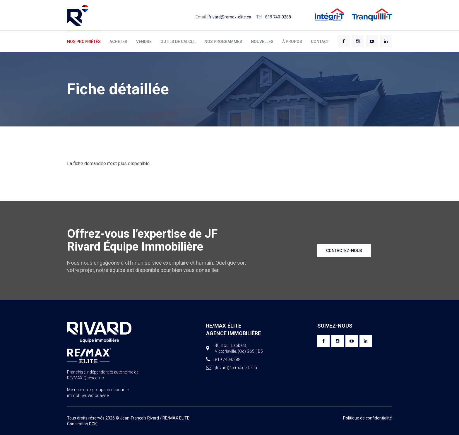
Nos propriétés (84, 41)
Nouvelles (262, 41)
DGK (93, 424)
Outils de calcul (178, 41)
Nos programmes (223, 41)
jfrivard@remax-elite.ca (229, 17)
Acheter (118, 41)
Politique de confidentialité (367, 418)
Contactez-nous (344, 250)
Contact (320, 41)
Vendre (144, 41)
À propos (292, 41)
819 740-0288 (278, 17)
